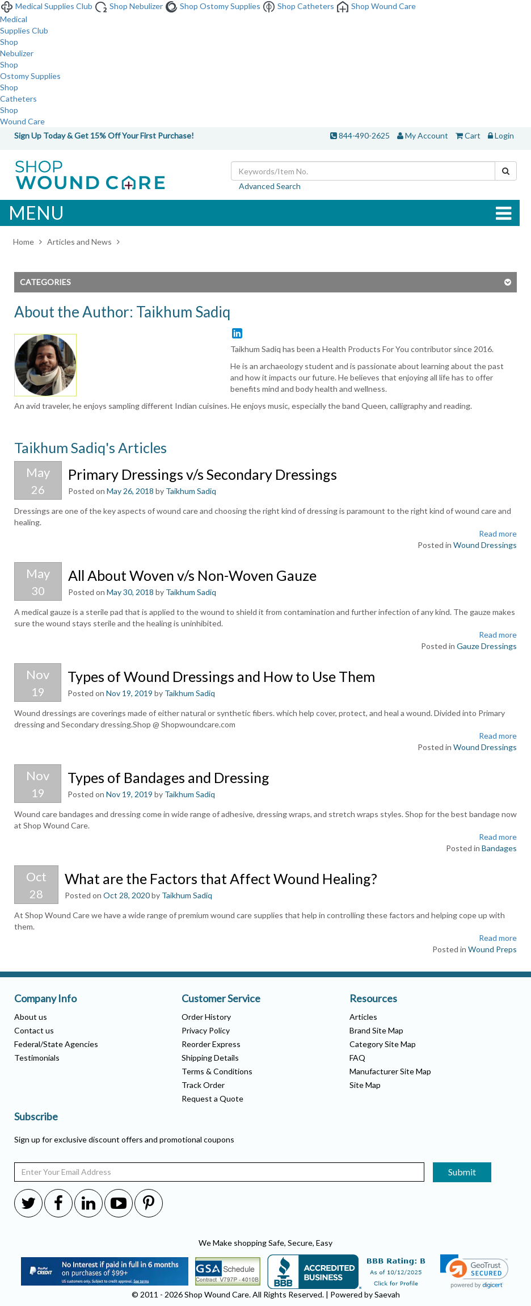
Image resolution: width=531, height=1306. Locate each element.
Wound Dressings (485, 545)
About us (30, 1017)
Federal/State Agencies (56, 1044)
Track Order (203, 1085)
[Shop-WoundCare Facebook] (58, 1202)
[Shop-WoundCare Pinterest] (148, 1202)
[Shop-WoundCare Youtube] (118, 1202)
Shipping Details (210, 1057)
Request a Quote (212, 1098)
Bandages (499, 848)
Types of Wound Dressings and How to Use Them (221, 676)
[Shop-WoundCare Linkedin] (88, 1202)
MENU (260, 213)
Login (504, 135)
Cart (473, 135)
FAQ (357, 1057)
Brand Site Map (376, 1030)
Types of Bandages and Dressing (168, 777)
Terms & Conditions (217, 1071)
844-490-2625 (364, 135)
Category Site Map (382, 1044)
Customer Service (221, 998)
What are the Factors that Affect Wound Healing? (221, 878)
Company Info (45, 998)
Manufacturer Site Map (390, 1071)
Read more (498, 533)
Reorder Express (211, 1044)
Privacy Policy (206, 1030)
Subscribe (36, 1117)
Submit (462, 1171)
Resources (373, 998)
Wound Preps (492, 949)
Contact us (34, 1030)
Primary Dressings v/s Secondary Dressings (202, 474)
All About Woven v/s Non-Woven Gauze (192, 575)
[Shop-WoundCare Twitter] (28, 1202)
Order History (206, 1017)
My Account (426, 135)
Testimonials (37, 1057)
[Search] (506, 171)
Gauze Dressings (487, 646)
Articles (363, 1017)
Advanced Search (270, 186)
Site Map (365, 1085)
